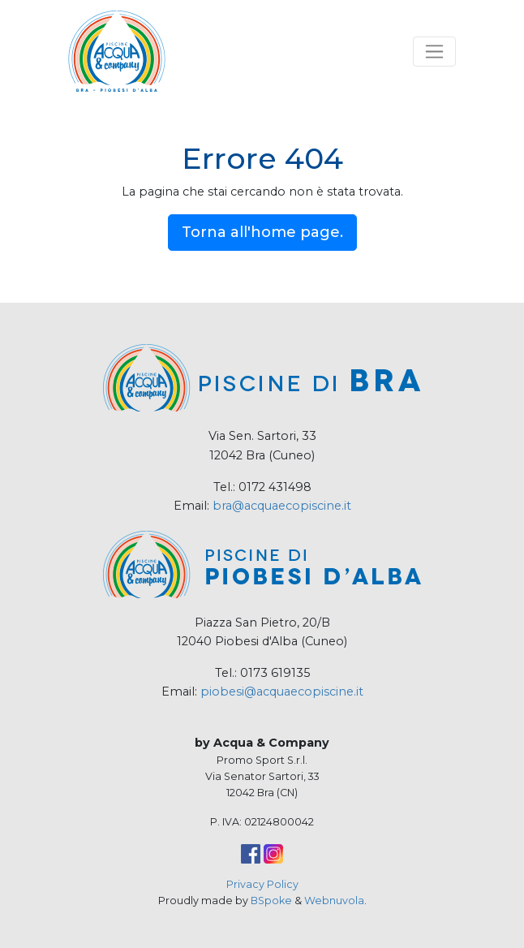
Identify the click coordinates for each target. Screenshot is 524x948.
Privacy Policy (262, 884)
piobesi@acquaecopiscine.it (281, 691)
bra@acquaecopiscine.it (282, 505)
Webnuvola (334, 900)
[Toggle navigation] (434, 52)
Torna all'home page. (262, 232)
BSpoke (271, 900)
